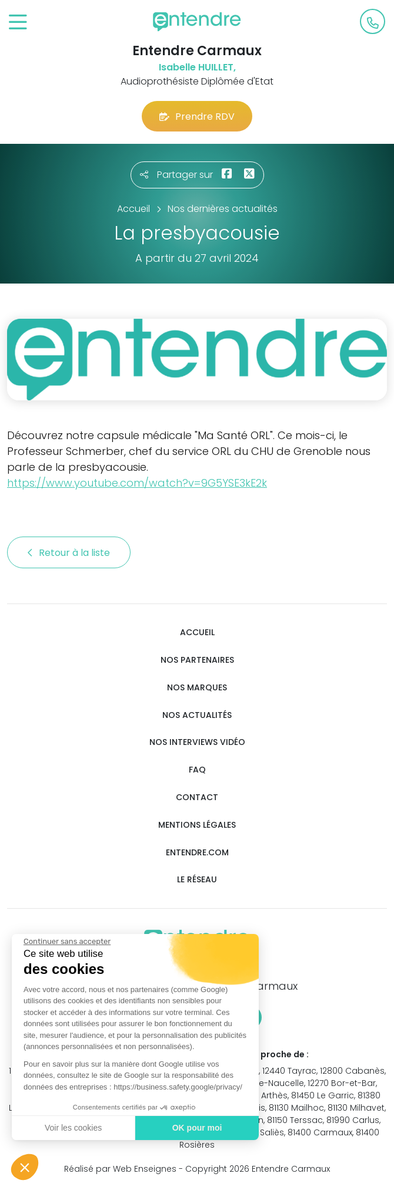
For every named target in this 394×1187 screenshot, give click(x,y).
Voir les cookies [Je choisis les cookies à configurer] (72, 1127)
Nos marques (197, 688)
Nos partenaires (197, 660)
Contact (197, 797)
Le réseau (197, 880)
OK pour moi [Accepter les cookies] (197, 1127)
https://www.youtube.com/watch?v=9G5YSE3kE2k (137, 483)
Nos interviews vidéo (197, 742)
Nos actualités (197, 715)
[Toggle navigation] (18, 22)
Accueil (197, 633)
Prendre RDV (197, 116)
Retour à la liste (68, 552)
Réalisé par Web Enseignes (120, 1169)
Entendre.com (197, 853)
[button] (25, 1167)
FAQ (197, 770)
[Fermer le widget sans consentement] (66, 941)
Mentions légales (197, 825)
